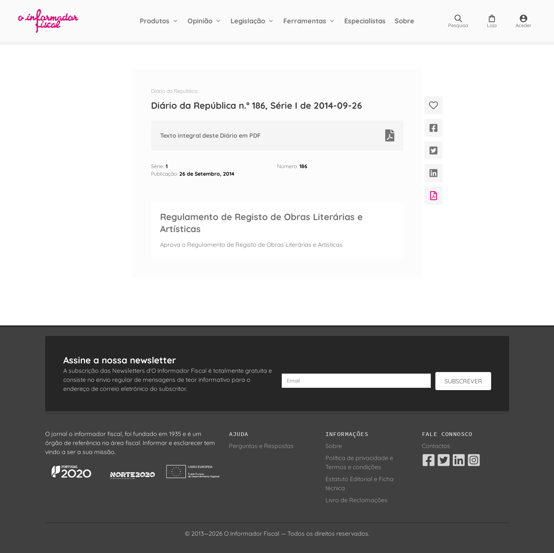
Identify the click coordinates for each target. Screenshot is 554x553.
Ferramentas (304, 21)
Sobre (404, 21)
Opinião (200, 21)
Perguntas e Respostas (261, 446)
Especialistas (365, 21)
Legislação (247, 21)
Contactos (436, 446)
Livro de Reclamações (356, 500)
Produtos (154, 21)
